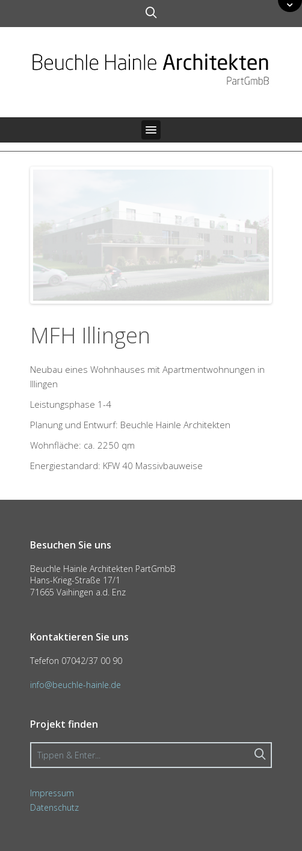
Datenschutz (54, 807)
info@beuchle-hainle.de (75, 684)
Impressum (52, 793)
